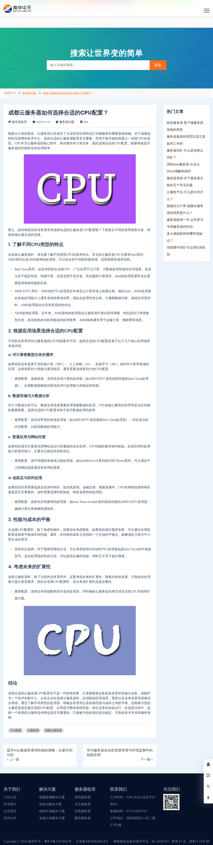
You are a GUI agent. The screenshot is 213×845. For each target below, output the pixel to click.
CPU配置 (15, 730)
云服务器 (33, 730)
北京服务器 (82, 804)
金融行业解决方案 (52, 818)
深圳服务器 (82, 797)
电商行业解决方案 (52, 811)
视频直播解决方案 (52, 797)
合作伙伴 (9, 818)
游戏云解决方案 (50, 804)
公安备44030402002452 (92, 841)
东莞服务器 (82, 811)
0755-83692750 (136, 811)
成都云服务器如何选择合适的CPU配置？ (67, 93)
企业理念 (9, 811)
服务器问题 (29, 93)
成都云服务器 (53, 730)
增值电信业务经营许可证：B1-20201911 (141, 841)
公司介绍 (9, 797)
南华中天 (10, 93)
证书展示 (9, 804)
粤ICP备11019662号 (58, 841)
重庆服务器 (82, 818)
